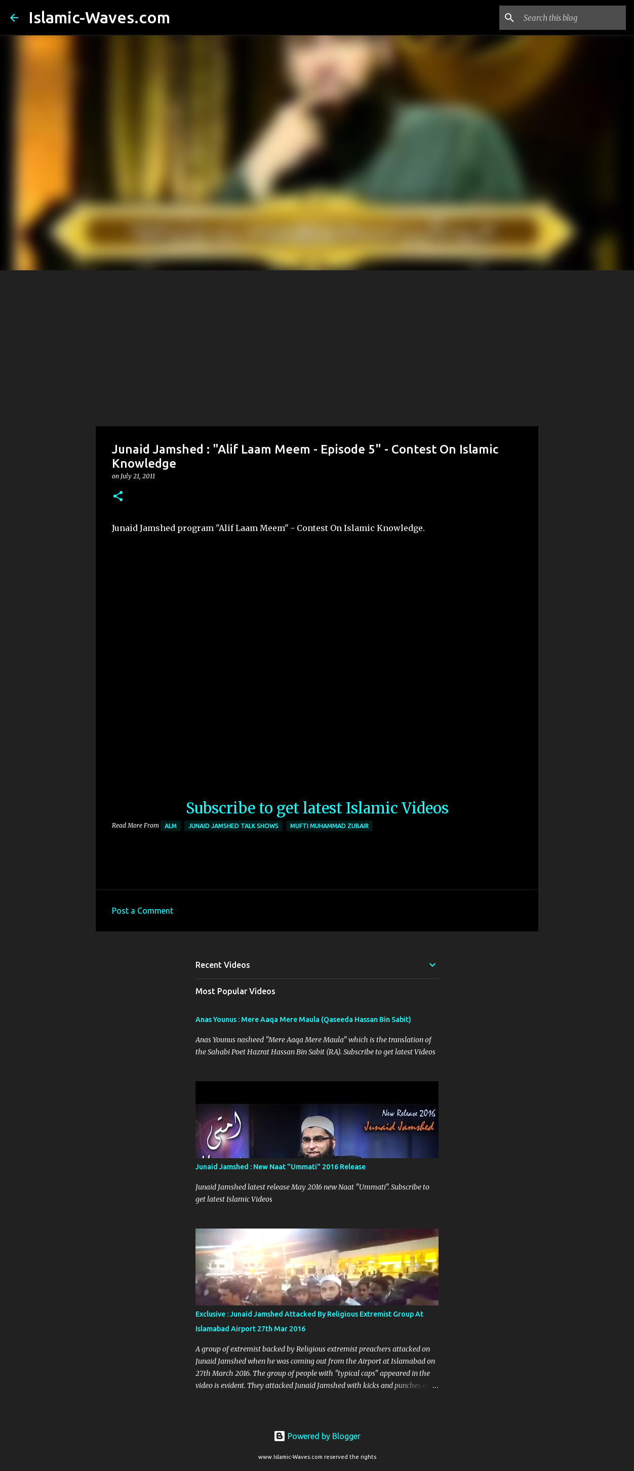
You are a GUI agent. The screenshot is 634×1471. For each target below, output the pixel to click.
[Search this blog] (573, 18)
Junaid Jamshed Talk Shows (233, 826)
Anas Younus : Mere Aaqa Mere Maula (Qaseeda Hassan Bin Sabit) (303, 1019)
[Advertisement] (317, 346)
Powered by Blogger (317, 1436)
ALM (171, 826)
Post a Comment (142, 910)
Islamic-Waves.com (99, 17)
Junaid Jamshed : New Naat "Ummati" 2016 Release (280, 1167)
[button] (118, 497)
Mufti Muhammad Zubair (329, 826)
